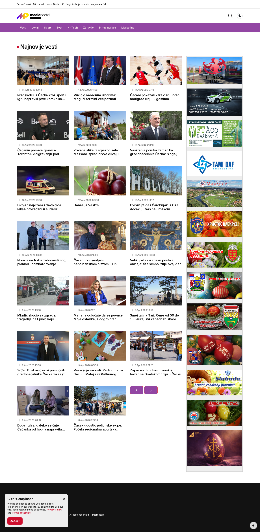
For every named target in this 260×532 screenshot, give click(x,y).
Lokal (35, 27)
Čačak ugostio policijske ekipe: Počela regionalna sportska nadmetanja (98, 429)
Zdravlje (88, 27)
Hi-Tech (73, 27)
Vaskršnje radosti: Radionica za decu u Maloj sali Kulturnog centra (98, 374)
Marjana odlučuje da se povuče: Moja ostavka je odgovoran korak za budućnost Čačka (99, 319)
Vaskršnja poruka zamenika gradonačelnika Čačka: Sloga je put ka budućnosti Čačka (154, 154)
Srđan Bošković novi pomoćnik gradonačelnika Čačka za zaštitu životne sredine (43, 374)
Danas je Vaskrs (86, 205)
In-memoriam (107, 27)
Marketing (127, 27)
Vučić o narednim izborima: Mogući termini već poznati (95, 97)
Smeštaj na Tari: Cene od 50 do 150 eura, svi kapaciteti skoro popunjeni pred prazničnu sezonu (156, 319)
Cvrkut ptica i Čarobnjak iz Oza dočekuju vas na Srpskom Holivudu (154, 209)
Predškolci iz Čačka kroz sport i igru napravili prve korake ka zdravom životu (41, 99)
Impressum (98, 514)
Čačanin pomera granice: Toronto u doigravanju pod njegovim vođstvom (38, 154)
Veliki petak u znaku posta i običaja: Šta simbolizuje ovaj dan (155, 262)
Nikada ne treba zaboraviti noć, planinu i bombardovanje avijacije (41, 264)
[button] (230, 15)
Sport (47, 27)
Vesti (23, 27)
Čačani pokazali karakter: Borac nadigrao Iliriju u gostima (155, 97)
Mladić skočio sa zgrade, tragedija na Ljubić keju (36, 317)
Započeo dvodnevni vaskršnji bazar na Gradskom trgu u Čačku (155, 372)
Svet (59, 27)
